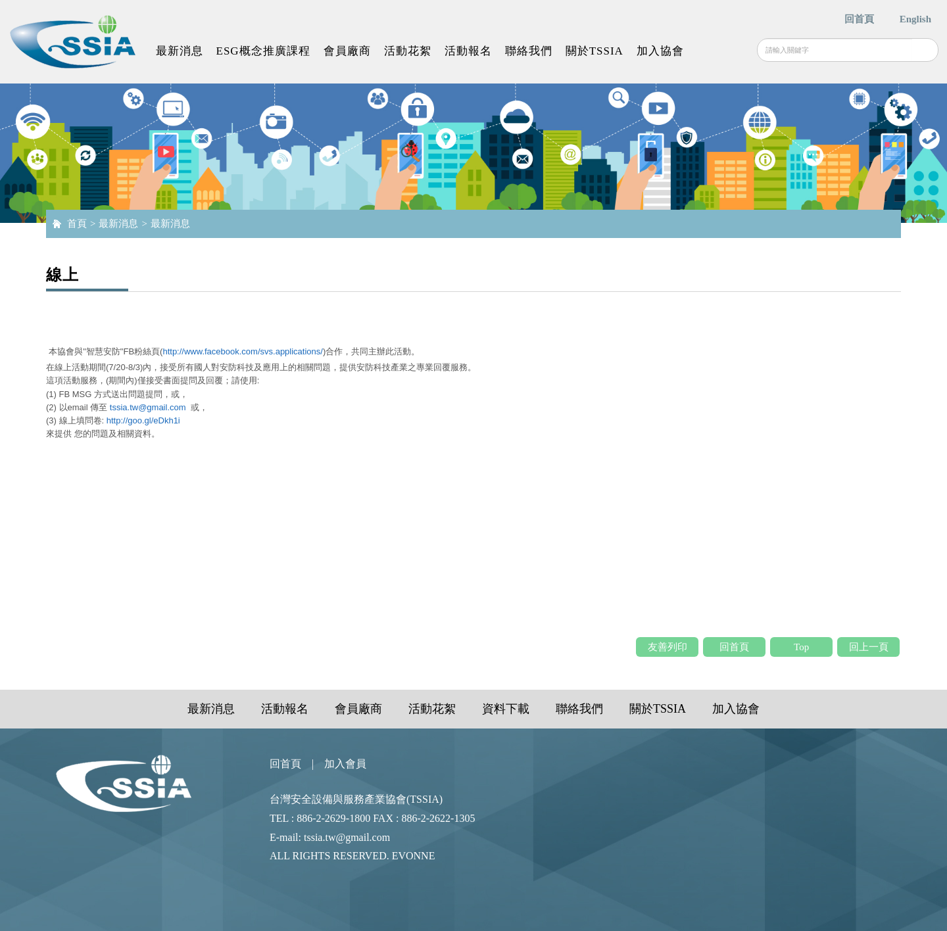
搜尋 (924, 50)
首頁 (77, 223)
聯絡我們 (528, 51)
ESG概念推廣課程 (263, 51)
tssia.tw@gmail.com (148, 407)
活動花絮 (407, 51)
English (915, 19)
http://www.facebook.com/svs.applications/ (242, 351)
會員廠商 (347, 51)
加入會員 (345, 763)
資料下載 (505, 708)
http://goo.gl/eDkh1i (143, 420)
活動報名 (468, 51)
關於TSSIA (594, 51)
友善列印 (667, 647)
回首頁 (859, 19)
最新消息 (179, 51)
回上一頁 (868, 647)
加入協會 (660, 51)
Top (801, 647)
